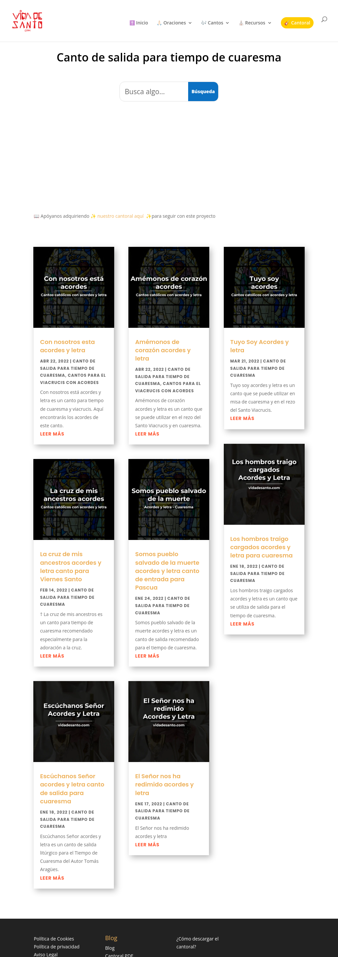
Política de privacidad (56, 946)
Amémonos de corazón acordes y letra (162, 350)
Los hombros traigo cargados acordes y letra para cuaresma (261, 547)
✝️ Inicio (138, 23)
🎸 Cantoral (297, 22)
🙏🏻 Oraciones (171, 23)
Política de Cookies (54, 939)
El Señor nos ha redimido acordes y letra (164, 784)
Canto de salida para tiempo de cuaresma (67, 368)
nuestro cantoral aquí (120, 216)
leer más (52, 434)
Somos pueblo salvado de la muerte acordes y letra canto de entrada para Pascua (167, 571)
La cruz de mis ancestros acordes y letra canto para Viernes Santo (70, 566)
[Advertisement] (169, 155)
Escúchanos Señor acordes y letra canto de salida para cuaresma (72, 788)
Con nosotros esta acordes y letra (67, 346)
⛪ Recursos (251, 23)
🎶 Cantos (212, 23)
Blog (110, 948)
